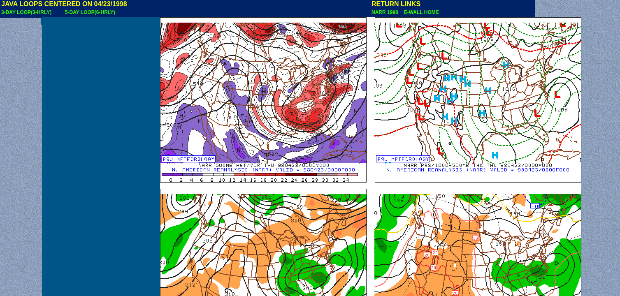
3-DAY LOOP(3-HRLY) (26, 12)
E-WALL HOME (420, 12)
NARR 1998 (385, 12)
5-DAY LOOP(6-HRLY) (90, 12)
